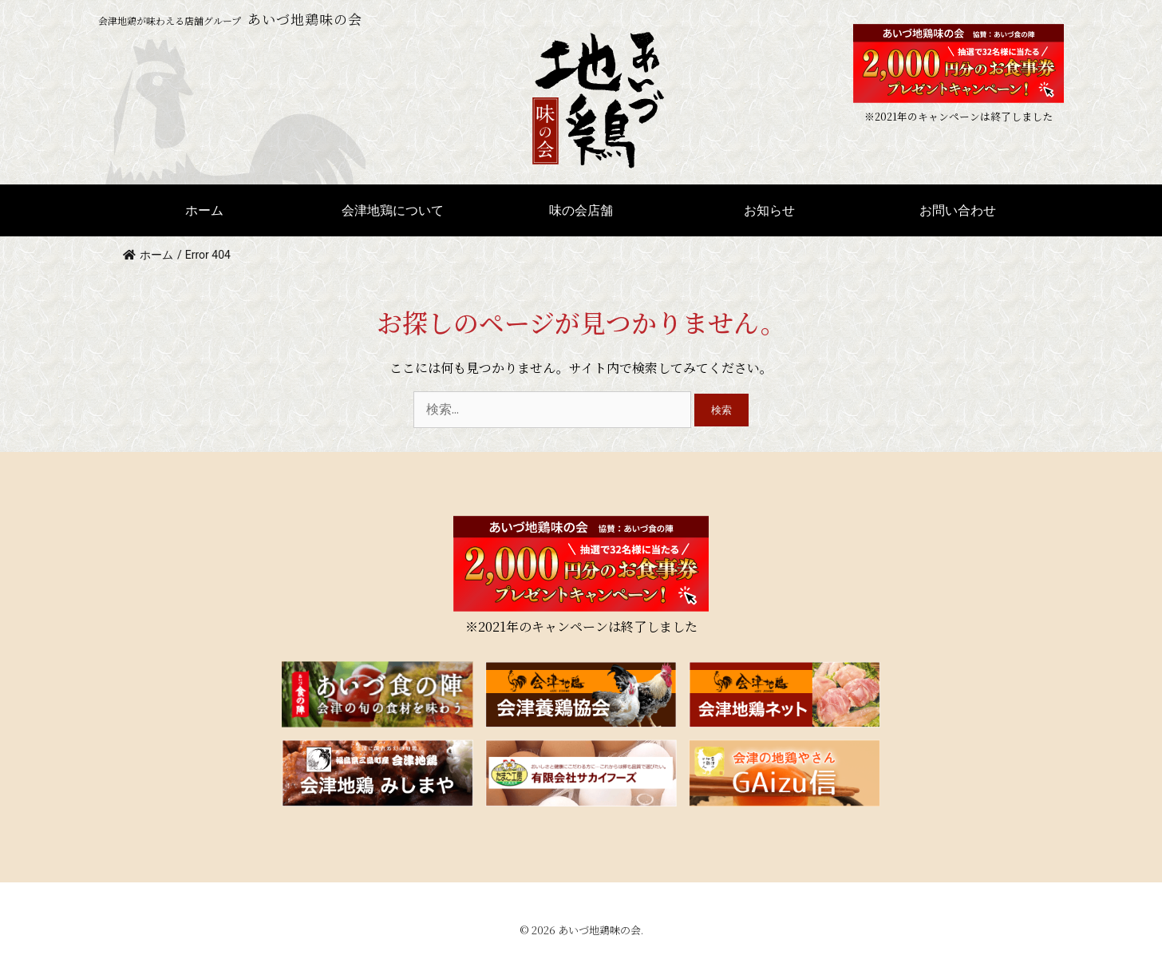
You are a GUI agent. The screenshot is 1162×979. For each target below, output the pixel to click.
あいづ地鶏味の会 (599, 929)
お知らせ (769, 210)
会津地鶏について (393, 210)
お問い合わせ (957, 210)
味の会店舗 (581, 210)
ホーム (204, 210)
